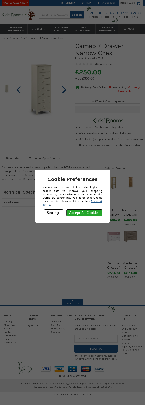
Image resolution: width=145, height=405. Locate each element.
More (129, 29)
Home (5, 38)
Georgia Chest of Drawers (113, 268)
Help (86, 3)
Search (77, 15)
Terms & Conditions (88, 359)
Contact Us (10, 342)
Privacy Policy (58, 328)
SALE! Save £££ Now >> (15, 3)
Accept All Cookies (84, 212)
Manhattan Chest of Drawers (130, 268)
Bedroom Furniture (16, 29)
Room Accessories (84, 29)
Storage (39, 29)
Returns (8, 339)
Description (13, 158)
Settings (53, 212)
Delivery (68, 3)
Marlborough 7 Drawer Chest (132, 214)
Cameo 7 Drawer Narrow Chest (48, 38)
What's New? (20, 38)
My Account (106, 3)
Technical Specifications (45, 158)
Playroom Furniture (61, 29)
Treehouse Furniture (107, 29)
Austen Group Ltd (83, 394)
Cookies (55, 331)
